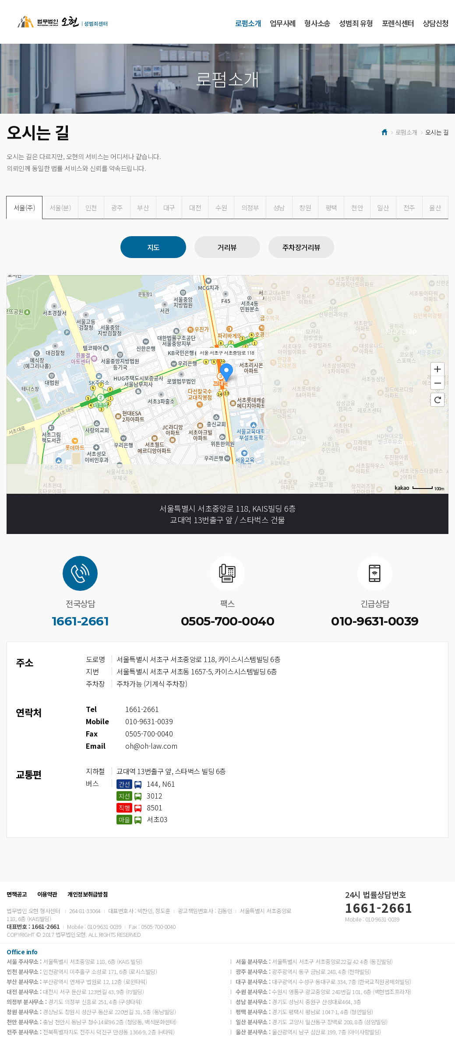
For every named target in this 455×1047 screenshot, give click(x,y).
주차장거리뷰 (301, 247)
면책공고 (17, 894)
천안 (357, 207)
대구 (169, 207)
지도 (153, 247)
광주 (117, 207)
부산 (143, 207)
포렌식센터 (398, 22)
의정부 (250, 207)
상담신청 (435, 22)
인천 (91, 207)
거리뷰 (227, 247)
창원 (305, 207)
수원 (221, 207)
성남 (279, 207)
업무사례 (283, 22)
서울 (24, 207)
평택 (331, 207)
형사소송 (317, 22)
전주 (409, 207)
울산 (435, 207)
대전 (195, 207)
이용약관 (47, 894)
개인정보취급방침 (87, 894)
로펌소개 (248, 22)
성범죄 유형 (356, 22)
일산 (383, 207)
